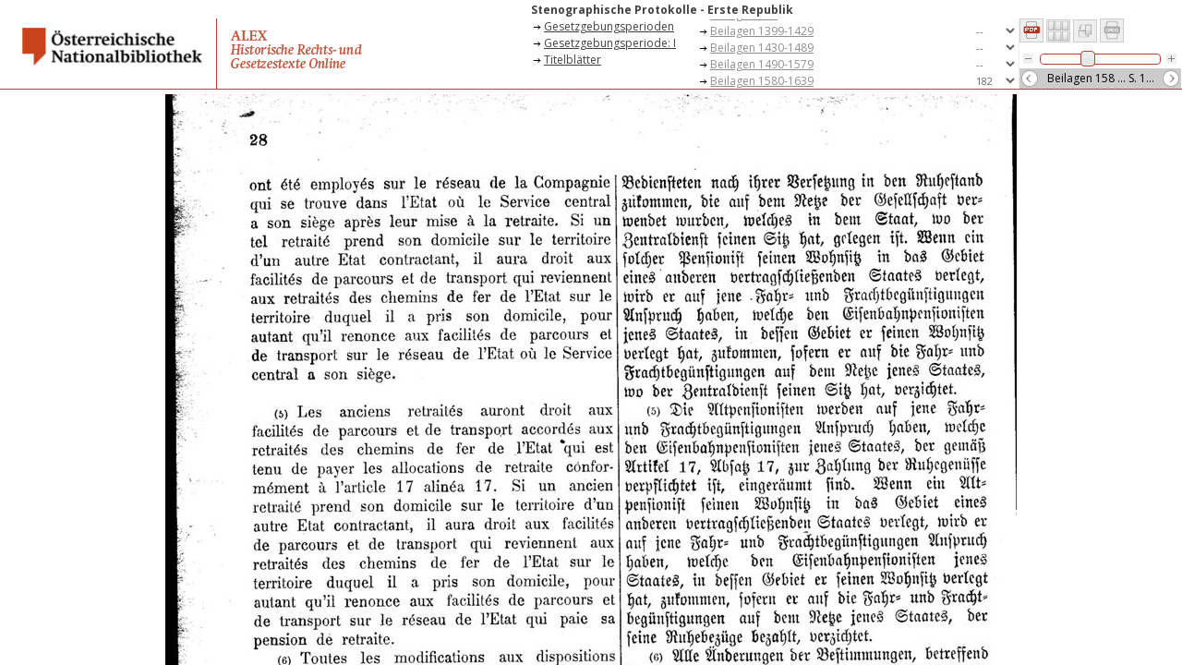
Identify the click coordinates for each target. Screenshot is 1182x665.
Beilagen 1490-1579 (762, 64)
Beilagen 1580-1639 (762, 81)
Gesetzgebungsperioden (609, 26)
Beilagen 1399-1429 (762, 31)
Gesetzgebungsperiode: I (610, 43)
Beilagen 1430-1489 (762, 47)
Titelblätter (572, 59)
